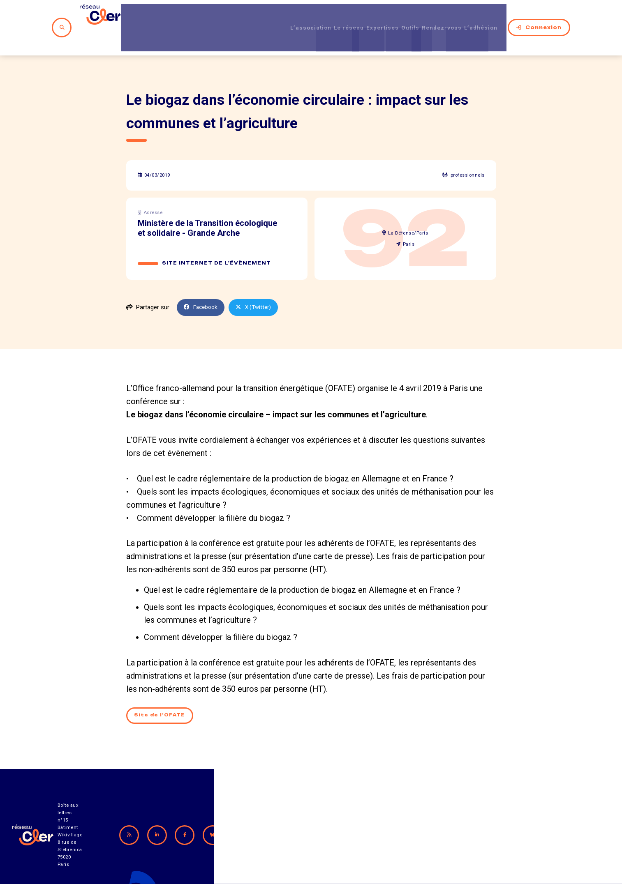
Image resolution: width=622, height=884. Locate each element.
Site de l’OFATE (161, 693)
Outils (405, 16)
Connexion (547, 16)
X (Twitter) (258, 284)
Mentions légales (471, 839)
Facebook (202, 284)
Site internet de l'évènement (217, 240)
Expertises (370, 16)
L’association (284, 16)
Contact (399, 839)
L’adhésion (490, 16)
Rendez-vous (443, 16)
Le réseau (329, 16)
